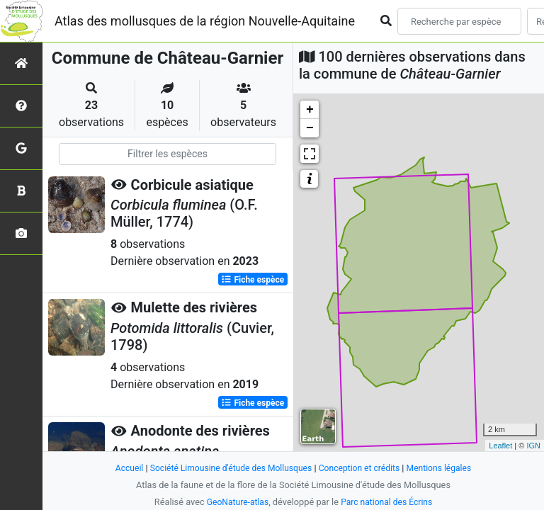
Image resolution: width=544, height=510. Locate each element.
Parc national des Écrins (388, 502)
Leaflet (500, 445)
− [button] (310, 128)
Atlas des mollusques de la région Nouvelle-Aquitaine (205, 20)
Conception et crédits (363, 468)
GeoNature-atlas (235, 502)
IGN (533, 445)
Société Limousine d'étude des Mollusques (227, 468)
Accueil (120, 468)
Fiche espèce (252, 279)
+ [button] (310, 109)
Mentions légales (446, 468)
